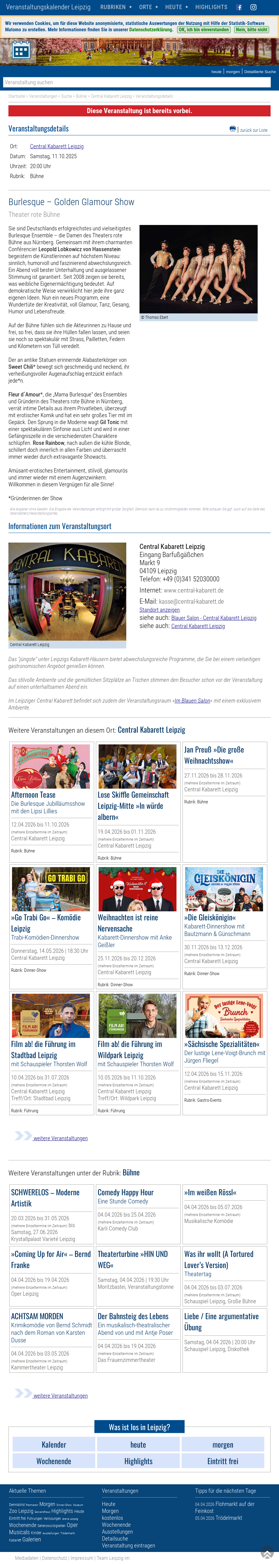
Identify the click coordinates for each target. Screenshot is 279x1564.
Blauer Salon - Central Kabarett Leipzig (213, 617)
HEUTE (173, 7)
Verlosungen (52, 1518)
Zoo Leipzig (21, 1511)
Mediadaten (26, 1558)
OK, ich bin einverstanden (204, 29)
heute (216, 71)
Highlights (211, 7)
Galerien (31, 1539)
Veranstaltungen (43, 96)
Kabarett (15, 1540)
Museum (78, 1505)
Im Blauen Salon (192, 700)
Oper (72, 1525)
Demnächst (17, 1505)
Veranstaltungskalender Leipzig (48, 7)
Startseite (16, 96)
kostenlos (112, 1517)
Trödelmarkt (67, 1533)
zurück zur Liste (254, 130)
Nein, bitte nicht (251, 29)
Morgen (47, 1504)
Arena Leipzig (70, 1518)
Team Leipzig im (113, 1558)
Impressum (82, 1558)
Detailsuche (115, 1538)
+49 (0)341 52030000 (191, 579)
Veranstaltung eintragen (128, 1545)
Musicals (19, 1532)
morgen (233, 71)
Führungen (34, 1518)
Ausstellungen (51, 1533)
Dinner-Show (64, 1505)
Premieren (32, 1505)
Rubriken (113, 7)
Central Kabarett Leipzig (111, 96)
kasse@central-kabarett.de (191, 601)
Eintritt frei (17, 1518)
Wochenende (22, 1525)
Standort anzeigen (160, 609)
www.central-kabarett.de (194, 590)
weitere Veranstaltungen (51, 1138)
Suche (66, 96)
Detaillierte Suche (260, 71)
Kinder (36, 1532)
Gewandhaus (42, 1511)
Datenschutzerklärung (150, 29)
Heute (79, 1511)
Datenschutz (54, 1558)
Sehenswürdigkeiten (52, 1526)
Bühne (81, 96)
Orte (145, 7)
